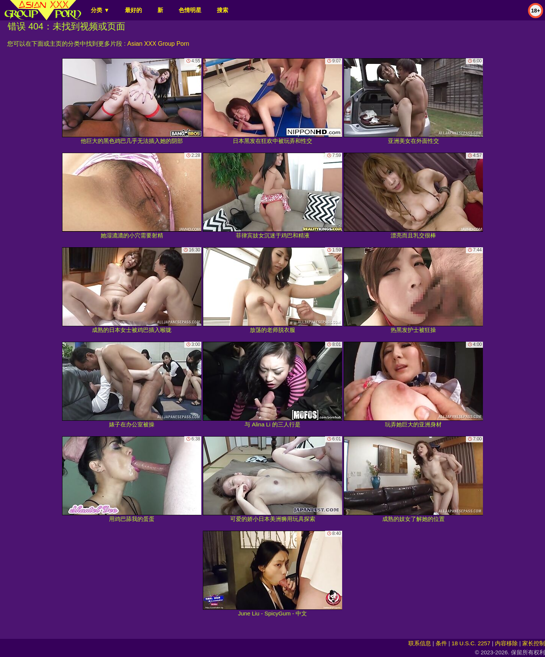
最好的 (133, 10)
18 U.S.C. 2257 (471, 643)
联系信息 (419, 643)
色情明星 (190, 10)
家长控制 (533, 643)
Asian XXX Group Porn (158, 43)
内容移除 (506, 643)
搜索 (222, 10)
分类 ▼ (100, 10)
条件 (441, 643)
